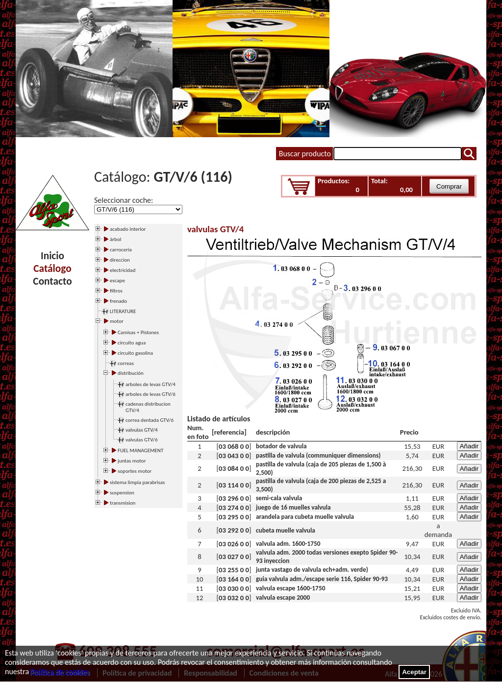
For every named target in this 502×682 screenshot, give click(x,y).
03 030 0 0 (234, 588)
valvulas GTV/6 (142, 440)
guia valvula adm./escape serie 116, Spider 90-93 (322, 579)
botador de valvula (281, 446)
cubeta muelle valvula (285, 530)
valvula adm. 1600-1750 (288, 543)
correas (126, 363)
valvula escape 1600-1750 (290, 588)
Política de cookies (60, 671)
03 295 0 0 (234, 516)
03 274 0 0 (234, 507)
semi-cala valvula (279, 498)
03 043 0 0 (234, 455)
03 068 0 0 (234, 446)
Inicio (52, 255)
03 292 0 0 (234, 530)
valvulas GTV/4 (142, 430)
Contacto (52, 281)
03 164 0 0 (234, 579)
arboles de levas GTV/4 (151, 384)
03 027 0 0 (234, 556)
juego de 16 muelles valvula (293, 507)
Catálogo (52, 268)
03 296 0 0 (234, 498)
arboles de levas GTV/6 (151, 394)
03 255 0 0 (234, 569)
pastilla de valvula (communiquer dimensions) (318, 455)
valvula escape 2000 (283, 597)
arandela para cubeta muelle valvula (305, 516)
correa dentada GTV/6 (150, 420)
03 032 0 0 (234, 597)
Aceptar (414, 672)
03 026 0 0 (234, 543)
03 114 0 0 (234, 485)
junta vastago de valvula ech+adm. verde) (312, 569)
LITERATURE (123, 311)
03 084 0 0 (234, 468)
